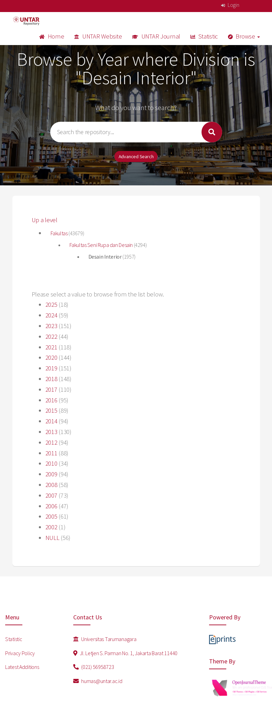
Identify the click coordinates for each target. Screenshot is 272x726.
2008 (51, 485)
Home (51, 36)
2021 (51, 347)
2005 (51, 516)
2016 (51, 400)
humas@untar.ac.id (97, 681)
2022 (51, 336)
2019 (51, 368)
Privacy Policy (20, 653)
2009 (51, 474)
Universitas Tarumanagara (105, 639)
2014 (51, 421)
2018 (51, 379)
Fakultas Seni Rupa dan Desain (101, 244)
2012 (51, 442)
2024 (51, 315)
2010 (51, 463)
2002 (51, 527)
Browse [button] (244, 36)
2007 (51, 495)
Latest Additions (22, 666)
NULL (52, 538)
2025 (51, 304)
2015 (51, 410)
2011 (51, 453)
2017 (51, 389)
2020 (51, 357)
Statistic (204, 36)
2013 (51, 432)
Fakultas (59, 233)
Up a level (44, 220)
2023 (51, 326)
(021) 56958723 (93, 666)
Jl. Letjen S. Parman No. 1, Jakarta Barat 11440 (125, 653)
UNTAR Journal (156, 36)
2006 (51, 506)
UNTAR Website (98, 36)
